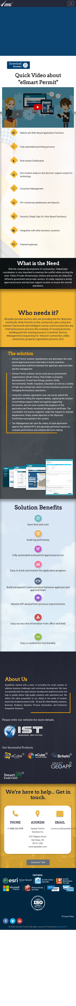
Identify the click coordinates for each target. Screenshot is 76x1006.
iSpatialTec (62, 927)
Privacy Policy (68, 916)
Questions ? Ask (38, 862)
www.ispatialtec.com (38, 847)
